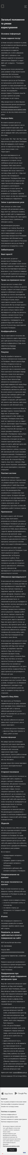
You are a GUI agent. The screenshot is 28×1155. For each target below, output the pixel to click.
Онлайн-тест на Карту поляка (9, 1106)
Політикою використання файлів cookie (13, 109)
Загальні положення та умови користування (14, 1119)
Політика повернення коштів (9, 1121)
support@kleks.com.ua (20, 1072)
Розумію (12, 1149)
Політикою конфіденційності (10, 107)
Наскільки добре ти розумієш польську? (12, 1104)
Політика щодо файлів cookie (9, 1117)
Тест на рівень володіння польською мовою (13, 1101)
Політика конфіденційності (9, 1114)
